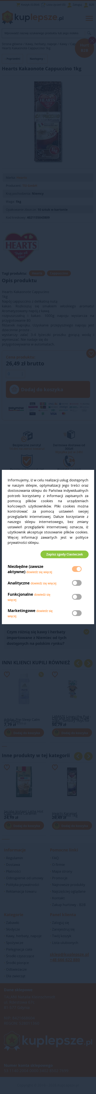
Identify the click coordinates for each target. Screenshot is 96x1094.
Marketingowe (21, 611)
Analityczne (19, 583)
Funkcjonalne (20, 594)
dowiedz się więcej (39, 572)
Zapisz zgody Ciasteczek (64, 554)
